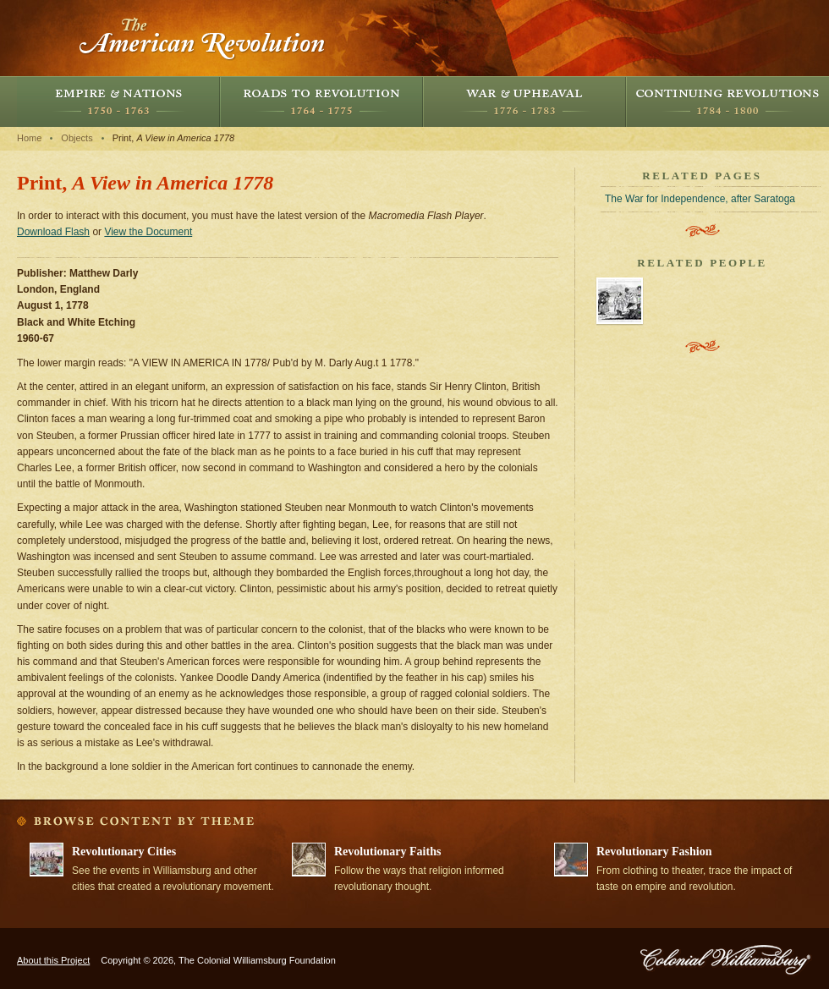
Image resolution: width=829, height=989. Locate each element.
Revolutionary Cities (124, 851)
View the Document (148, 232)
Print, (174, 138)
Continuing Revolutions (727, 101)
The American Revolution (203, 38)
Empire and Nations (118, 101)
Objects (76, 138)
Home (29, 138)
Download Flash (53, 232)
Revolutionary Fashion (654, 851)
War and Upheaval (524, 101)
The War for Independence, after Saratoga (700, 199)
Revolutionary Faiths (387, 851)
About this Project (53, 960)
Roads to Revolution (321, 101)
